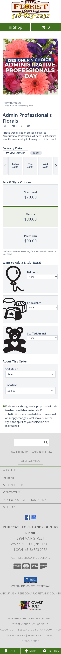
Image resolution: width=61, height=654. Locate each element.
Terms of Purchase (40, 635)
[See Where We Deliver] (30, 460)
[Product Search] (31, 442)
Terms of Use (30, 641)
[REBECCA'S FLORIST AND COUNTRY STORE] (30, 18)
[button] (30, 580)
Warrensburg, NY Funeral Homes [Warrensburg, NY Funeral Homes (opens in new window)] (29, 618)
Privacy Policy (16, 635)
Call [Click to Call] (10, 651)
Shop (15, 27)
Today (36, 152)
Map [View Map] (30, 651)
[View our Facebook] (27, 519)
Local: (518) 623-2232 (30, 549)
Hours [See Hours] (51, 651)
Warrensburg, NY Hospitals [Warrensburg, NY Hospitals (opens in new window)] (31, 624)
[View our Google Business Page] (33, 519)
